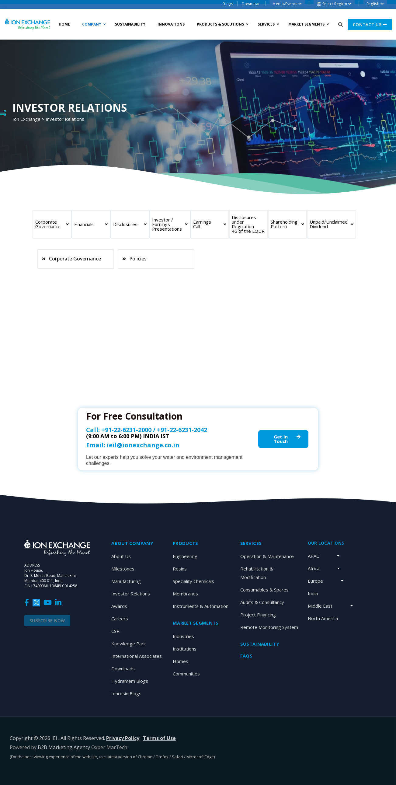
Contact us (370, 24)
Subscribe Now (47, 620)
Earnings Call (210, 224)
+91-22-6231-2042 (182, 430)
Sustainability (259, 644)
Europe (315, 581)
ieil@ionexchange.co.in (143, 445)
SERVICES (251, 543)
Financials (91, 224)
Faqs (246, 656)
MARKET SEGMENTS (195, 623)
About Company (132, 543)
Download (251, 3)
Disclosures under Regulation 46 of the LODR (248, 224)
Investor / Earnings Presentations (170, 224)
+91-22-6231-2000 (126, 430)
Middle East (320, 606)
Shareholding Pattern (287, 224)
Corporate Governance (52, 224)
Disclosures (130, 224)
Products (185, 543)
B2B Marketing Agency (64, 747)
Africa (313, 568)
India (313, 593)
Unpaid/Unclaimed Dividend (331, 224)
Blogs (228, 3)
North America (323, 618)
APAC (313, 556)
